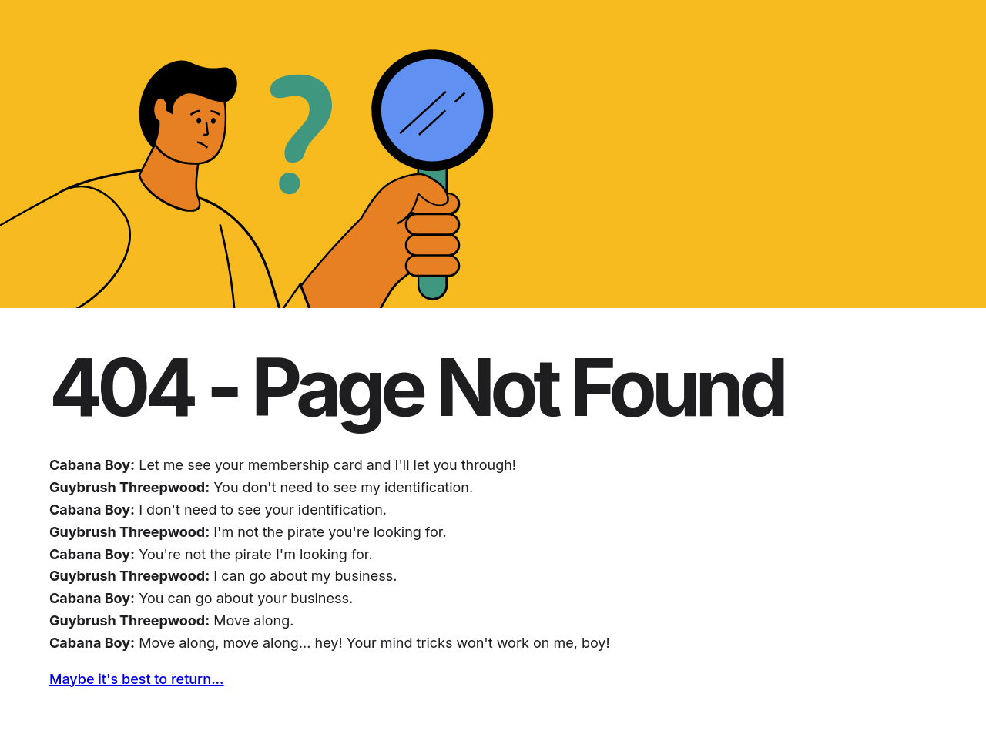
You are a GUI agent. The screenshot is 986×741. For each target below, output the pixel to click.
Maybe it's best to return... (136, 679)
